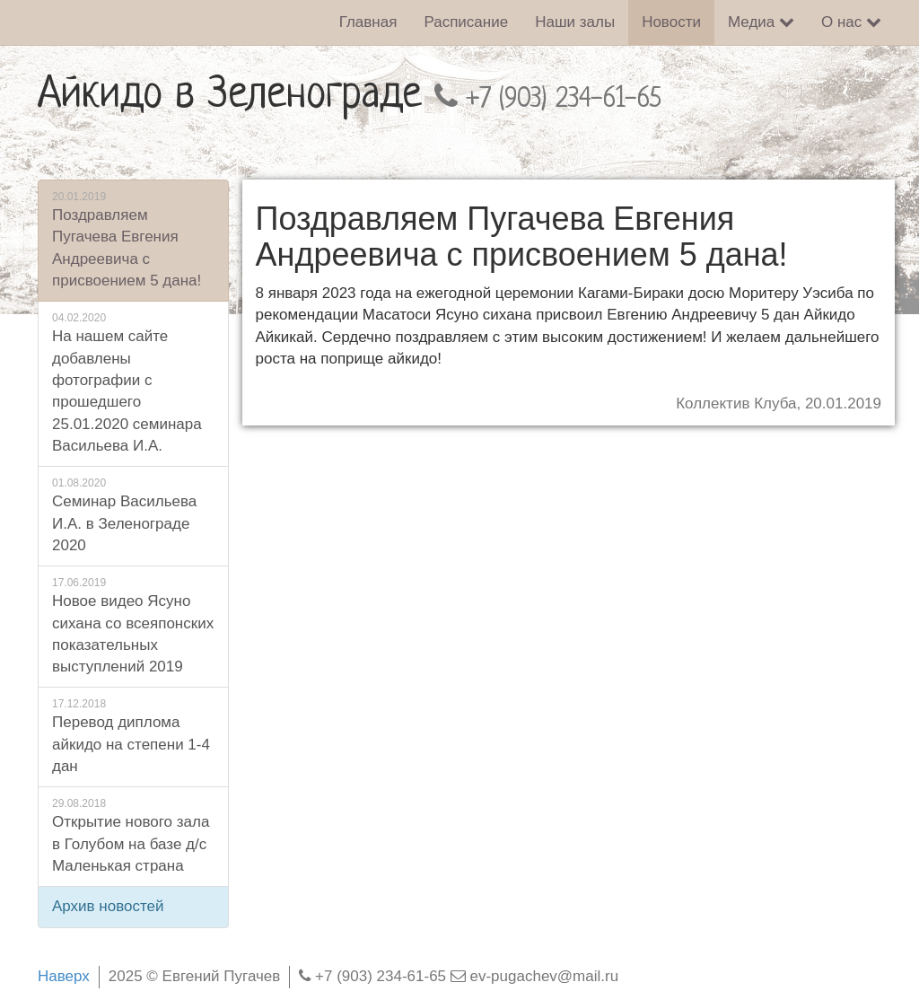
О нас (851, 22)
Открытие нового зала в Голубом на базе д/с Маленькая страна (133, 835)
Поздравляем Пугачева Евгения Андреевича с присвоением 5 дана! (133, 239)
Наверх (64, 976)
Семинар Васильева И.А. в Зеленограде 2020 (133, 515)
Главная (368, 22)
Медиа (761, 22)
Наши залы (575, 22)
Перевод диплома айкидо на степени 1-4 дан (133, 736)
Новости (671, 22)
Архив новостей (108, 906)
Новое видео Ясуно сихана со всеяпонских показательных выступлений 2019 (133, 625)
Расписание (466, 22)
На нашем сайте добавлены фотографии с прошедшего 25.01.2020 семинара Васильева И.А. (133, 382)
